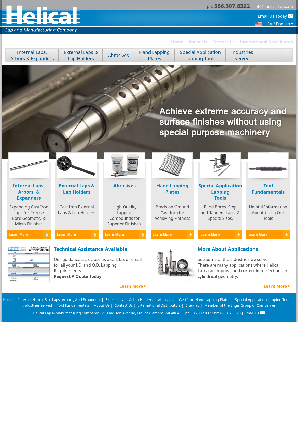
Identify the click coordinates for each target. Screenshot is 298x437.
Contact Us (223, 42)
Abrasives (118, 55)
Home (177, 42)
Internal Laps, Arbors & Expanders (32, 55)
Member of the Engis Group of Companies (240, 305)
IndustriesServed (242, 55)
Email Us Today (275, 16)
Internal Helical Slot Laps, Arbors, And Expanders (59, 299)
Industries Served (37, 305)
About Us (198, 42)
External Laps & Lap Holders (129, 299)
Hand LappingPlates (154, 55)
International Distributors (266, 42)
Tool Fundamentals (73, 305)
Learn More (132, 286)
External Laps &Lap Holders (81, 55)
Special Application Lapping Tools (263, 299)
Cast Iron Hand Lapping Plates (204, 299)
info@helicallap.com (273, 6)
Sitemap (192, 305)
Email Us (254, 313)
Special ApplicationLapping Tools (200, 55)
